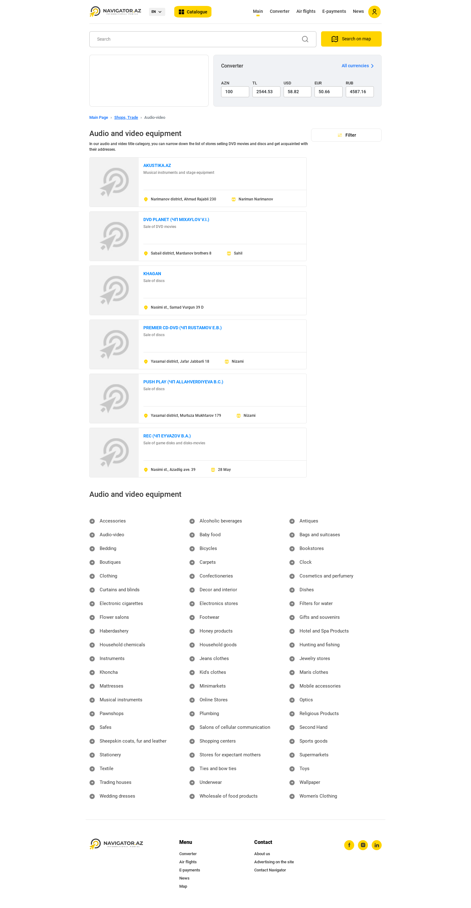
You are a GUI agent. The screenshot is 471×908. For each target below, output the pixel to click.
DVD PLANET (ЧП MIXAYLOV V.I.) (176, 219)
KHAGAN (152, 273)
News (358, 11)
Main (258, 11)
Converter (280, 11)
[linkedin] (376, 845)
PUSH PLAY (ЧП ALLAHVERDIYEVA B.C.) (183, 381)
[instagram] (362, 845)
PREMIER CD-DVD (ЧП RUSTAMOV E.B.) (182, 327)
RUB (349, 83)
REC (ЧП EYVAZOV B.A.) (167, 435)
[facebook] (347, 845)
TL (254, 83)
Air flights (305, 11)
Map (183, 886)
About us (262, 853)
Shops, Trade (126, 117)
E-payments (334, 11)
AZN (225, 83)
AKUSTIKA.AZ (157, 165)
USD (287, 83)
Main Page (98, 117)
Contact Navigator (270, 870)
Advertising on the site (274, 862)
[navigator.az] (116, 844)
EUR (318, 83)
